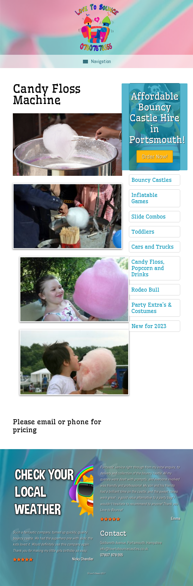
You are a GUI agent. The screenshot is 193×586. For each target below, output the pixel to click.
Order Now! (155, 156)
